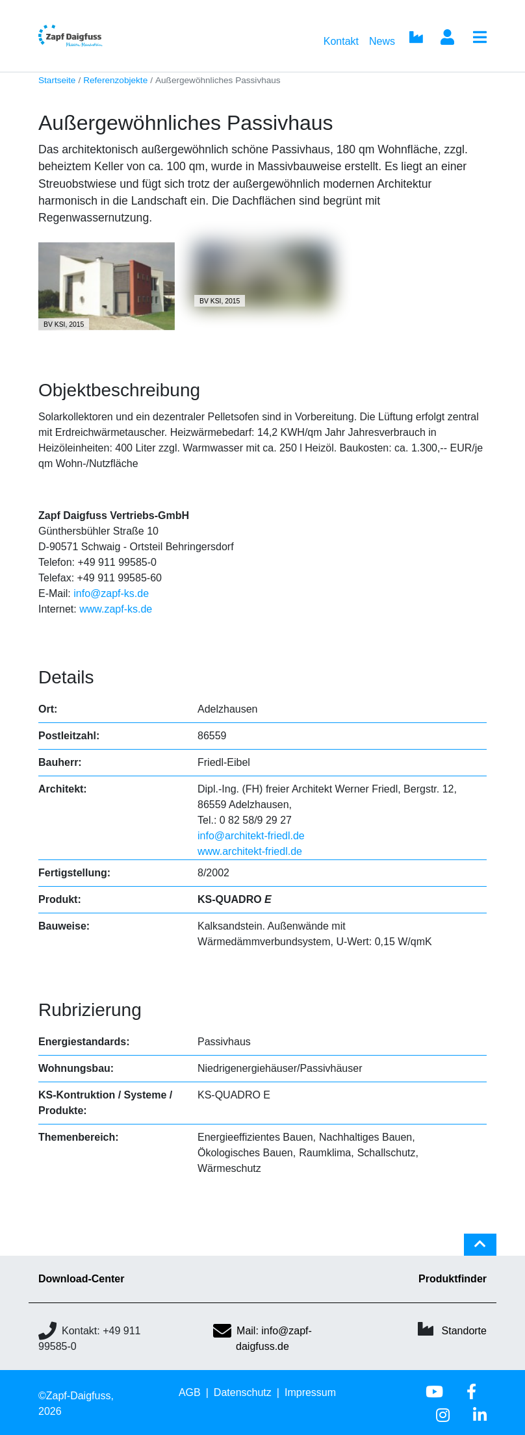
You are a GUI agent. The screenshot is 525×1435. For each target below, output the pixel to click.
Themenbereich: (78, 1137)
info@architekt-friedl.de (251, 835)
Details (66, 677)
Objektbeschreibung (119, 390)
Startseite (56, 80)
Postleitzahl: (68, 735)
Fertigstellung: (74, 872)
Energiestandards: (83, 1041)
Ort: (47, 709)
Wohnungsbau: (76, 1068)
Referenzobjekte (115, 80)
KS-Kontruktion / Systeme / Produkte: (105, 1102)
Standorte (464, 1330)
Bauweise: (64, 926)
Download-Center (81, 1278)
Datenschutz (243, 1392)
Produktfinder (452, 1278)
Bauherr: (60, 762)
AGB (190, 1392)
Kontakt (341, 41)
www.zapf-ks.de (115, 609)
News (382, 41)
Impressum (310, 1392)
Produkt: (59, 899)
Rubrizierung (90, 1010)
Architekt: (62, 788)
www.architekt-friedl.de (250, 851)
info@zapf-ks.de (111, 593)
